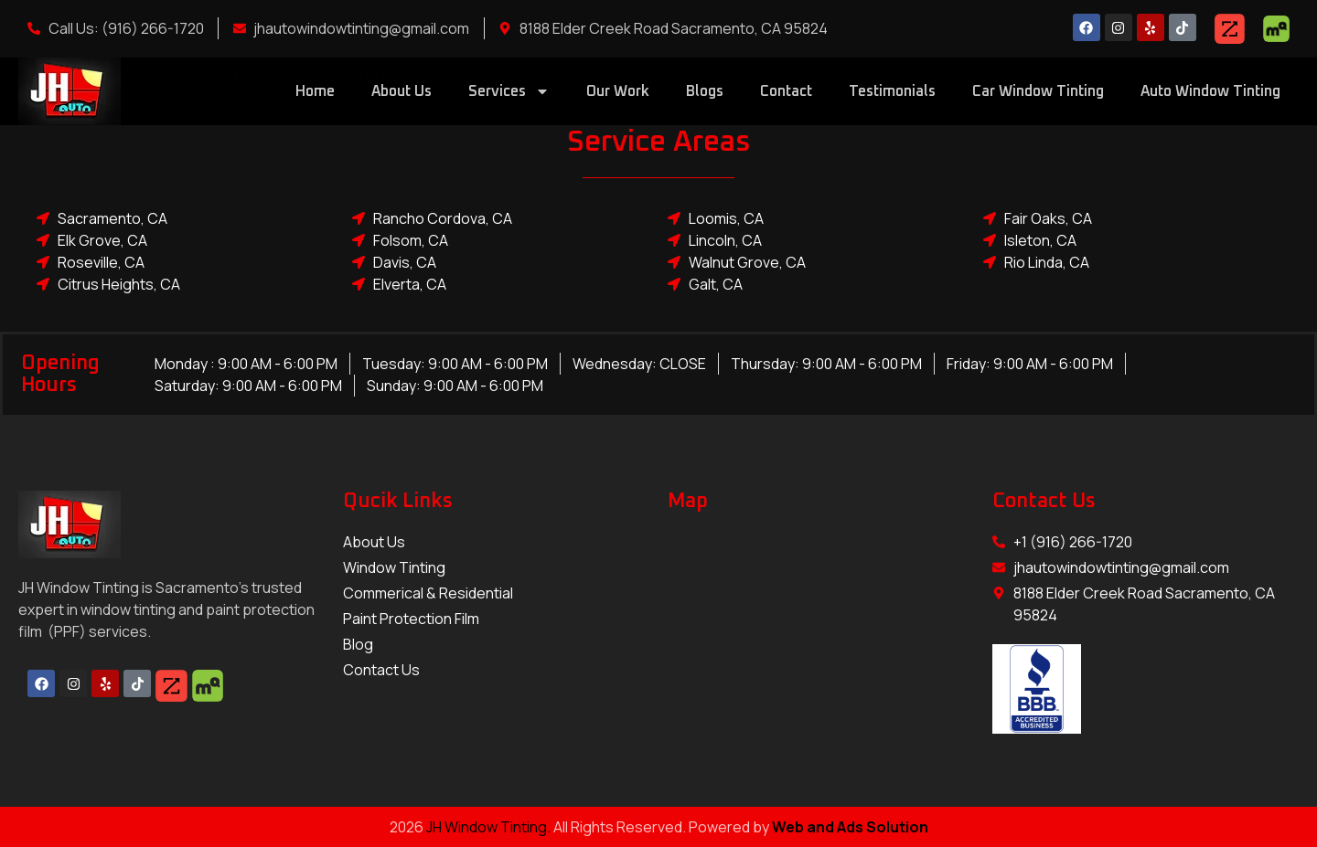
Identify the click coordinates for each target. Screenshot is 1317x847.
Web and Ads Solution (850, 827)
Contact (786, 91)
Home (315, 91)
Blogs (704, 91)
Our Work (617, 91)
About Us (401, 91)
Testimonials (892, 91)
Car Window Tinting (1038, 91)
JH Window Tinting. (489, 827)
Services (509, 91)
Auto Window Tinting (1210, 91)
